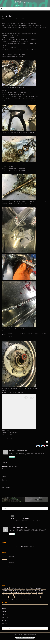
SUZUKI (26, 588)
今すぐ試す (17, 5)
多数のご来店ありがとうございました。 (10, 466)
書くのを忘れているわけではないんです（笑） (17, 566)
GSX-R (34, 592)
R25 (10, 592)
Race (43, 590)
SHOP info (6, 599)
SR (40, 592)
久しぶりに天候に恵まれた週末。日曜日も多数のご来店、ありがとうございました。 (17, 468)
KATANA (17, 597)
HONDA (20, 588)
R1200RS (16, 592)
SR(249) (11, 438)
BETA (10, 590)
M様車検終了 (4, 476)
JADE (22, 592)
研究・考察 (32, 597)
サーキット (25, 597)
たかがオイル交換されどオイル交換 (15, 578)
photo (27, 599)
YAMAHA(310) (4, 438)
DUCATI (5, 590)
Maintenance (29, 590)
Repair (22, 590)
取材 (38, 597)
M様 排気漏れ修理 (6, 487)
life (22, 599)
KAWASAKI (13, 588)
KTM (32, 588)
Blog (2, 8)
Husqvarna (38, 588)
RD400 (5, 592)
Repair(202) (8, 438)
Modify (37, 590)
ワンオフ (5, 597)
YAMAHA (5, 588)
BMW (16, 590)
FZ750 (11, 597)
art (17, 599)
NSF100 (28, 592)
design (13, 599)
